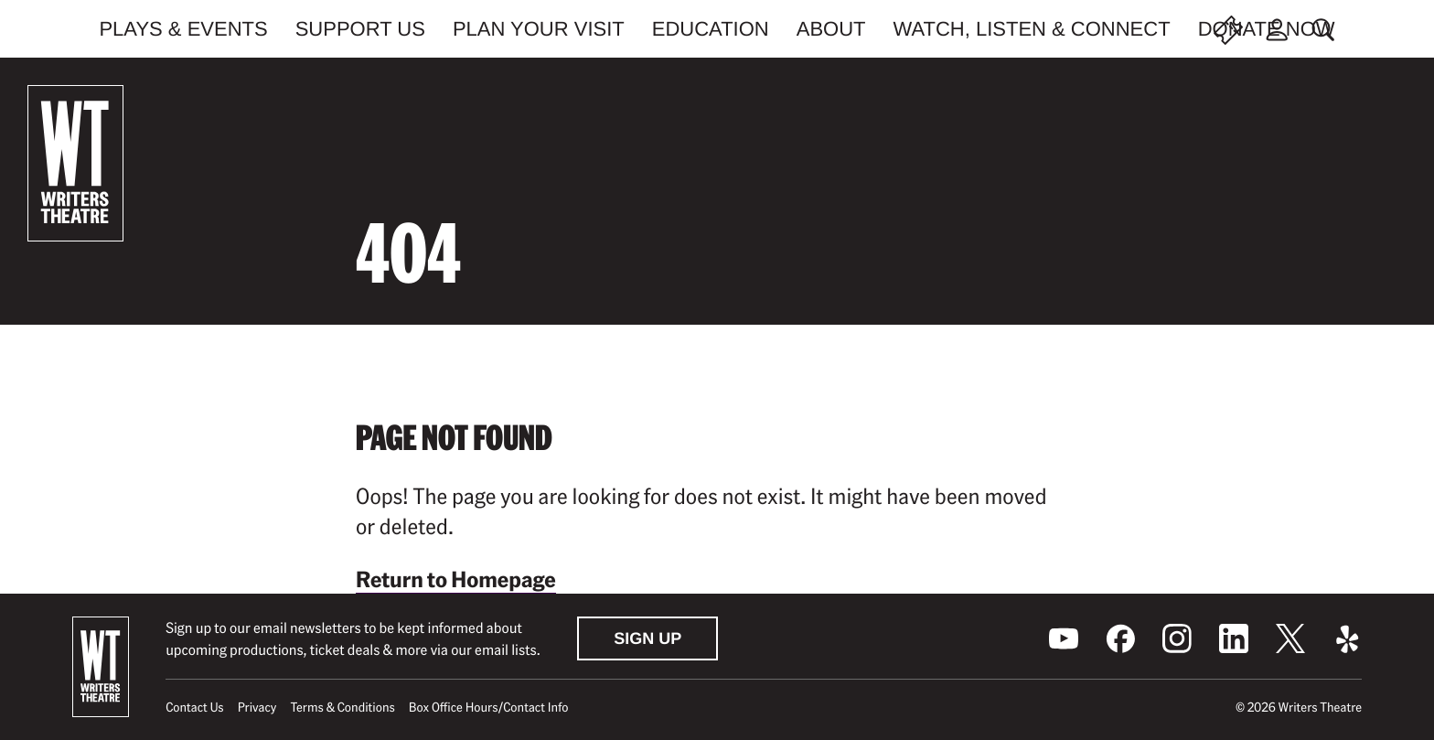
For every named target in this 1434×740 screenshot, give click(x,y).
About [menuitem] (831, 28)
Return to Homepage (456, 578)
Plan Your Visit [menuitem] (539, 28)
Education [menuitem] (710, 28)
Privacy (257, 707)
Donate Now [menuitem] (1266, 28)
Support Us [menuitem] (360, 28)
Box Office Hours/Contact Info (489, 707)
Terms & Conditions (342, 707)
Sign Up (647, 638)
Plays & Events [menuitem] (183, 28)
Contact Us (194, 707)
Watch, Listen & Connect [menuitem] (1032, 28)
